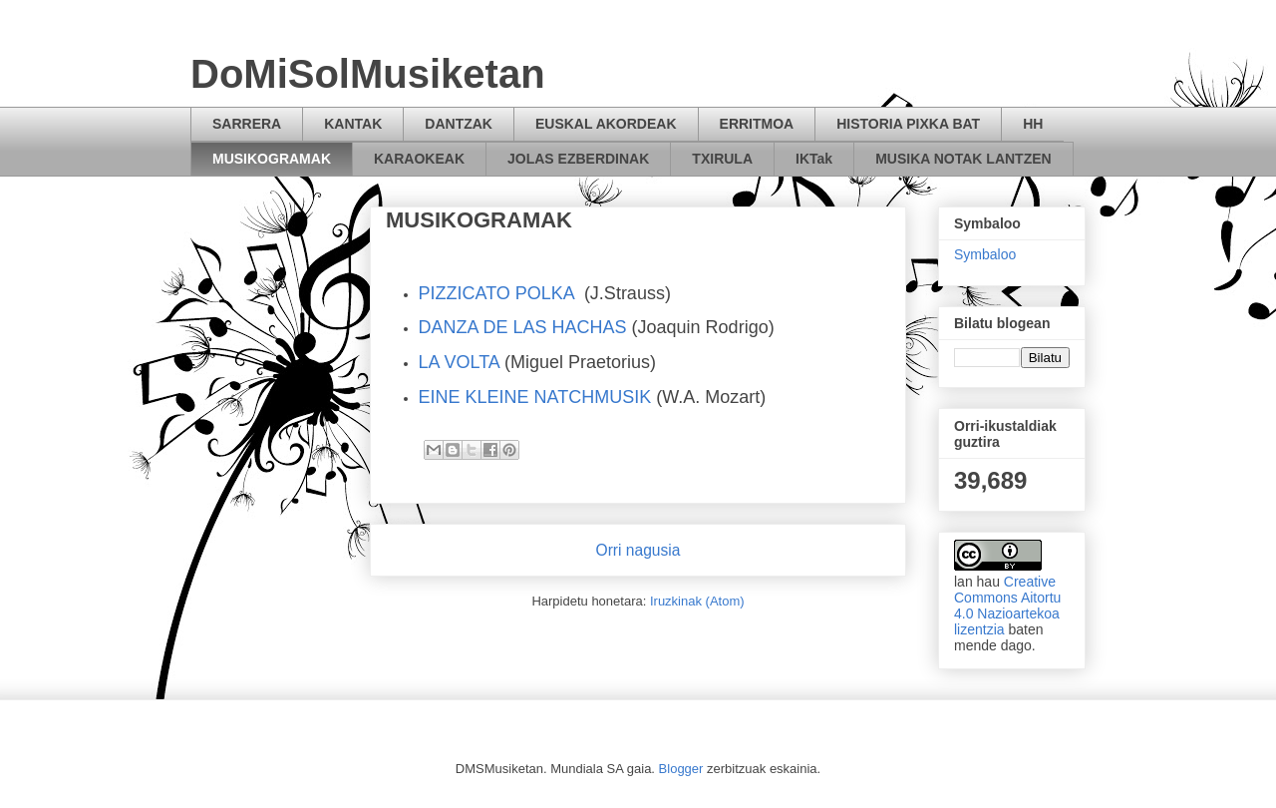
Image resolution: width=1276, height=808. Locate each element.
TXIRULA (722, 159)
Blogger (681, 768)
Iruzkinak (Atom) (697, 601)
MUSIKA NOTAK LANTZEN (963, 159)
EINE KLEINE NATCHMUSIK (535, 397)
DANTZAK (458, 124)
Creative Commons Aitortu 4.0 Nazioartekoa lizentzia (1007, 605)
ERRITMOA (757, 124)
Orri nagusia (638, 550)
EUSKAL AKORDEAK (606, 124)
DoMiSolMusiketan (367, 74)
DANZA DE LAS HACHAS (523, 327)
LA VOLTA (459, 362)
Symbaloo (985, 254)
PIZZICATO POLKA (496, 293)
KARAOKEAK (419, 159)
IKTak (814, 159)
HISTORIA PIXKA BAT (908, 124)
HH (1033, 124)
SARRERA (246, 124)
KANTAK (353, 124)
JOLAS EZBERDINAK (578, 159)
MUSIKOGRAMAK (271, 159)
